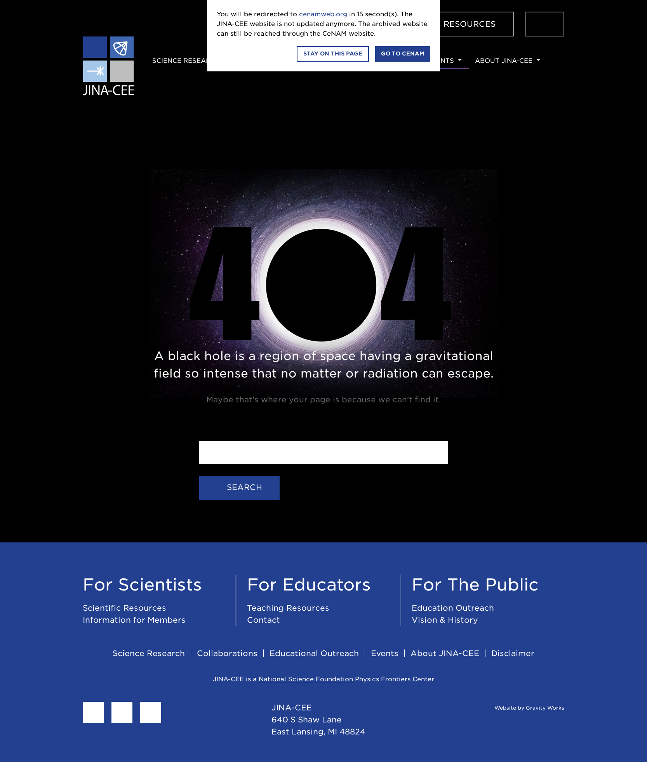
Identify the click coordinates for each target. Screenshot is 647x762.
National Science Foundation (306, 679)
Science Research (186, 60)
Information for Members (134, 620)
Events (440, 60)
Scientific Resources (445, 24)
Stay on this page (332, 53)
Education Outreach (453, 608)
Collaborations (227, 653)
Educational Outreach (314, 653)
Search (239, 487)
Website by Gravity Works (519, 708)
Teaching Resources (288, 608)
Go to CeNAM (402, 53)
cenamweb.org (323, 14)
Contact (263, 620)
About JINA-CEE (503, 60)
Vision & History (445, 620)
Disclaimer (512, 653)
